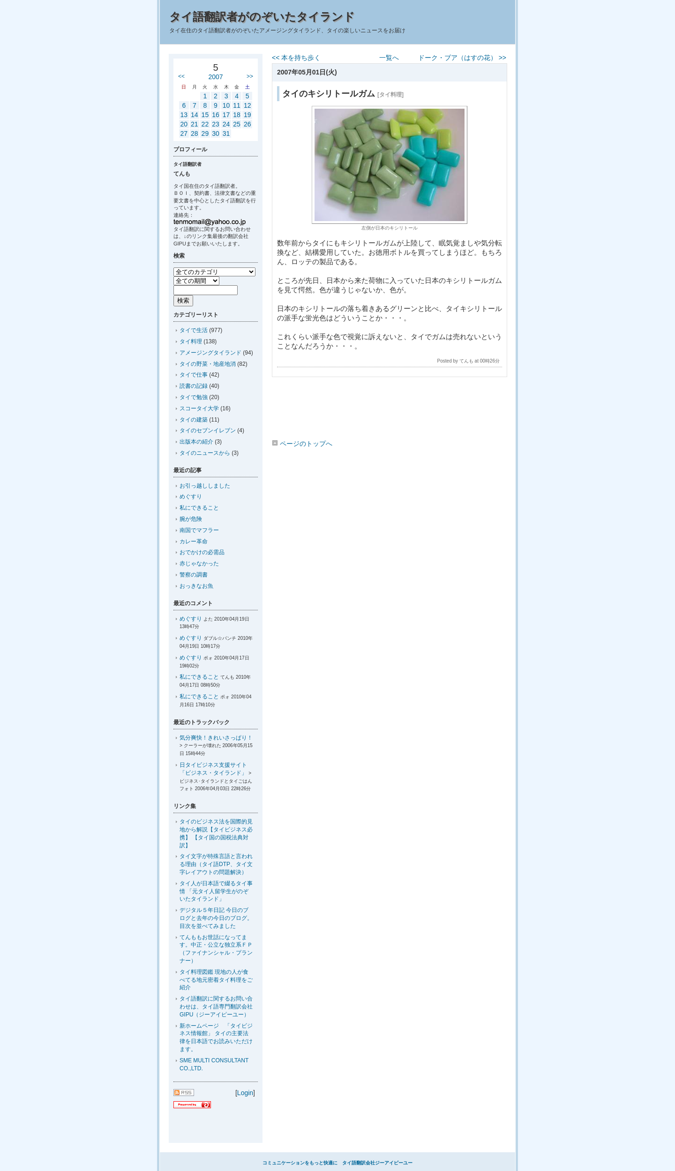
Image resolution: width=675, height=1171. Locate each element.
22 (205, 124)
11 (236, 105)
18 (236, 115)
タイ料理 (191, 341)
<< (181, 76)
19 (247, 115)
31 (226, 133)
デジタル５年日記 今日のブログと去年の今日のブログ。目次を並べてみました (216, 918)
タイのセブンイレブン (208, 430)
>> (250, 76)
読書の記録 (194, 386)
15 (205, 115)
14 (194, 115)
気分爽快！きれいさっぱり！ (216, 737)
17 (226, 115)
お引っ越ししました (205, 485)
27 (184, 133)
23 (215, 124)
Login (245, 1093)
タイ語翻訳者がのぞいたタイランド (262, 16)
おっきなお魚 (196, 586)
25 (236, 124)
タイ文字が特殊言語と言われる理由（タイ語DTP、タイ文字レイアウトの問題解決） (216, 864)
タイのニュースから (205, 453)
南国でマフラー (199, 530)
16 (215, 115)
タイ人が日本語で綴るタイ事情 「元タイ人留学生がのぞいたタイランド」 (216, 891)
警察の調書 (194, 574)
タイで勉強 (194, 397)
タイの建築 (194, 419)
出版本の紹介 (196, 441)
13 (184, 115)
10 (226, 105)
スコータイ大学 (199, 408)
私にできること (199, 507)
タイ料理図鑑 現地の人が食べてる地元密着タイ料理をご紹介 (216, 980)
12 (247, 105)
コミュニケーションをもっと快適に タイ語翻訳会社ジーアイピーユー (337, 1162)
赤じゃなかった (199, 563)
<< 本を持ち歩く (296, 57)
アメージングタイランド (210, 352)
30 (215, 133)
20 (184, 124)
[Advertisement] (389, 410)
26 (247, 124)
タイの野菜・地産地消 (208, 364)
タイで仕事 (194, 374)
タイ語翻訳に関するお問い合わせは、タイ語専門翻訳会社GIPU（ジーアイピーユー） (216, 1006)
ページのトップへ (302, 443)
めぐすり (191, 496)
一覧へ (389, 57)
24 (226, 124)
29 (205, 133)
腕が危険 (191, 519)
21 (194, 124)
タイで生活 (194, 330)
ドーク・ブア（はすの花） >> (462, 57)
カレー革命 (194, 541)
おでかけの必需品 (202, 552)
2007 (215, 77)
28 (194, 133)
